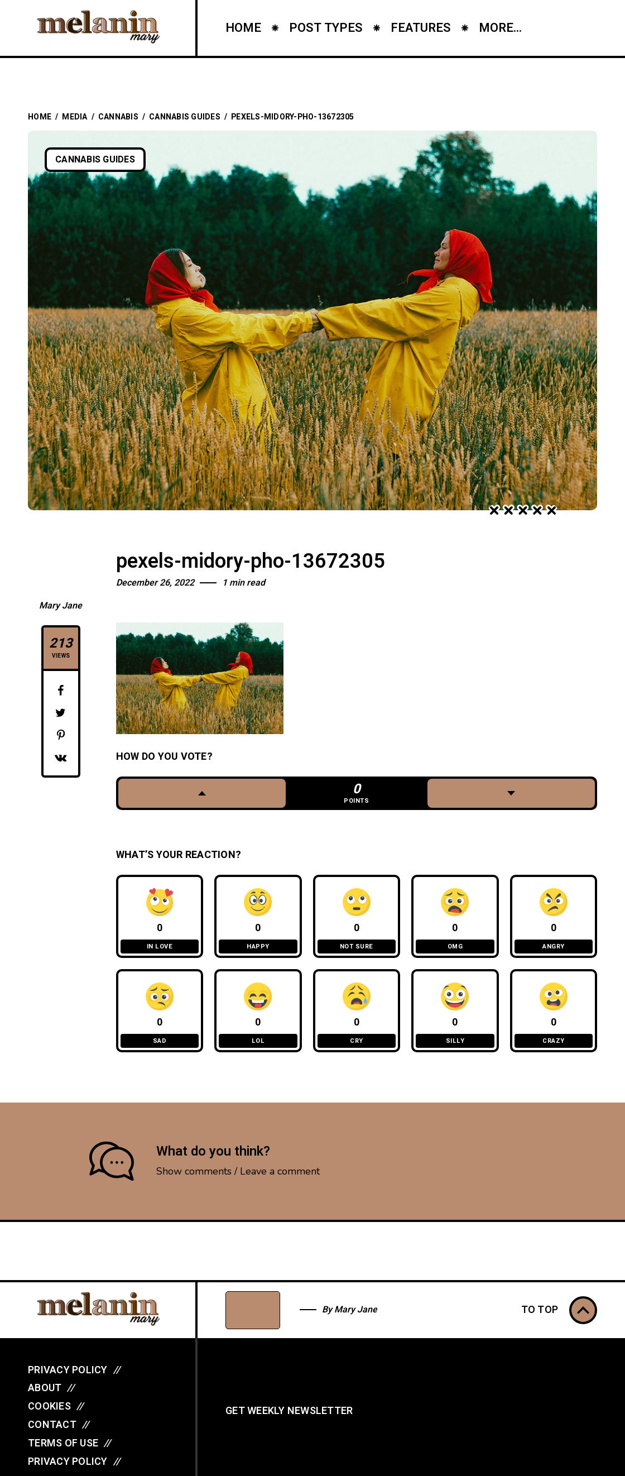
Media (74, 117)
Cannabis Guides (184, 117)
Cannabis (118, 117)
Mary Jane (60, 605)
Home (39, 117)
